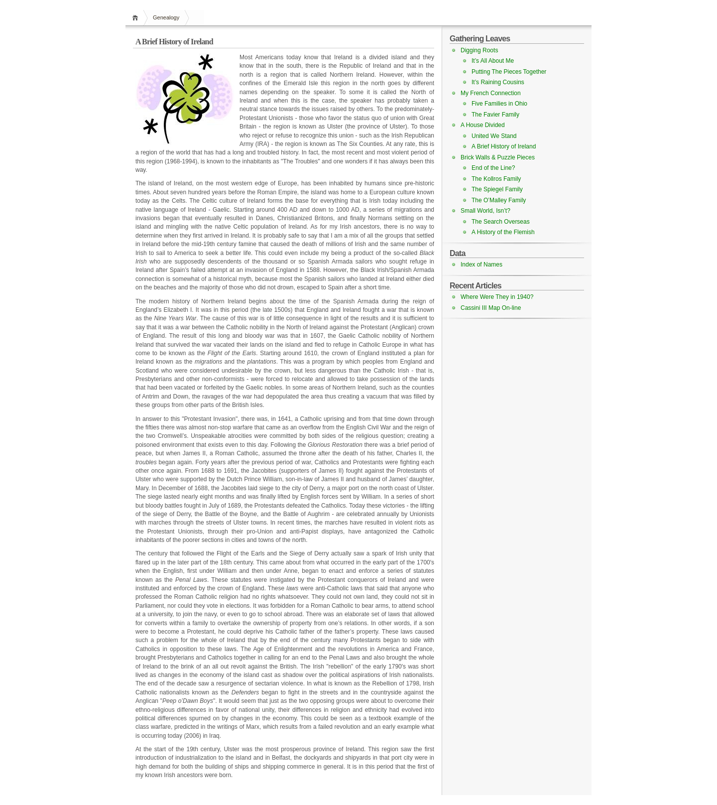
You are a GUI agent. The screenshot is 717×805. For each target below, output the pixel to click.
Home (136, 17)
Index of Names (481, 264)
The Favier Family (495, 114)
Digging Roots (479, 50)
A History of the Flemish (503, 232)
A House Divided (483, 125)
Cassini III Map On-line (491, 307)
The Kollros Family (496, 178)
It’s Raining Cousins (498, 82)
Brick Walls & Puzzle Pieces (498, 157)
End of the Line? (493, 167)
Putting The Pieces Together (509, 71)
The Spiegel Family (497, 189)
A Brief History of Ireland (504, 146)
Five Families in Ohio (499, 103)
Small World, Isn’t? (485, 210)
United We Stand (494, 136)
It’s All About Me (493, 60)
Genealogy (166, 17)
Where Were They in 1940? (497, 296)
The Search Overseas (501, 221)
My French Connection (491, 93)
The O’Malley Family (499, 200)
